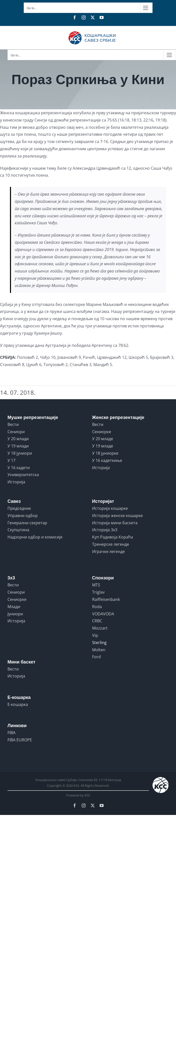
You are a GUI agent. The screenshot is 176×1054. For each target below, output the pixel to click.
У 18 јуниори (19, 453)
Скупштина (18, 529)
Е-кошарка (17, 704)
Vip (95, 635)
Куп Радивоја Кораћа (112, 537)
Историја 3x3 (104, 529)
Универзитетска (23, 474)
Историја (16, 482)
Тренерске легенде (110, 544)
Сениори (16, 431)
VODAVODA (103, 614)
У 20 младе (102, 438)
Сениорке (101, 431)
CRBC (97, 621)
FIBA (11, 732)
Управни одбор (22, 515)
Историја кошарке (110, 508)
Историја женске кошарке (117, 515)
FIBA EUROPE (19, 740)
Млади (13, 606)
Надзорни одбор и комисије (34, 537)
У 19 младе (102, 446)
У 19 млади (18, 446)
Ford (96, 656)
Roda (97, 606)
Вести (13, 424)
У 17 (11, 460)
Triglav (98, 592)
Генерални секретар (27, 523)
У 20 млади (18, 438)
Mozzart (100, 628)
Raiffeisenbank (106, 599)
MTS (96, 585)
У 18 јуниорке (105, 453)
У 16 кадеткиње (107, 460)
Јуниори (15, 614)
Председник (19, 508)
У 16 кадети (18, 467)
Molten (98, 650)
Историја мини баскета (115, 523)
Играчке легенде (108, 551)
